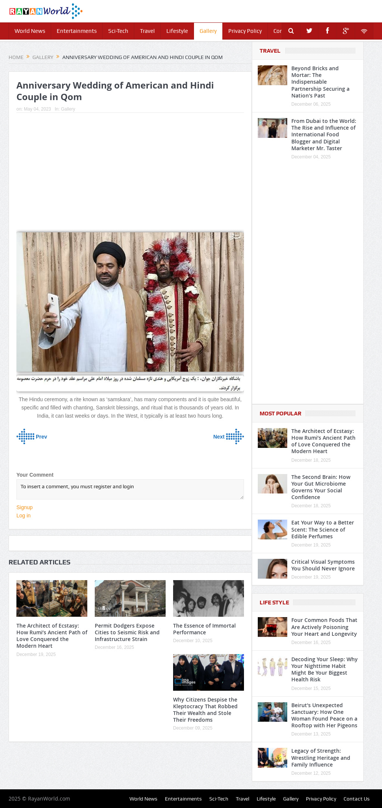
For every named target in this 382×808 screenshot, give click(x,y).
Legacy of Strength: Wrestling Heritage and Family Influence (320, 757)
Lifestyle (177, 31)
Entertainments (77, 31)
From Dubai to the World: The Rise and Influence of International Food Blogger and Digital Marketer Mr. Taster (323, 134)
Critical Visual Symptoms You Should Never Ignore (323, 565)
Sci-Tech (118, 31)
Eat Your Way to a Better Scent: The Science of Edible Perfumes (322, 529)
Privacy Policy (245, 31)
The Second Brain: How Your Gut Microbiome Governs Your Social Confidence (320, 487)
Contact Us (357, 799)
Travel (147, 31)
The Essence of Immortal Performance (204, 629)
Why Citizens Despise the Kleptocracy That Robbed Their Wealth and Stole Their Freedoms (205, 710)
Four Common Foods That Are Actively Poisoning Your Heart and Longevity (324, 626)
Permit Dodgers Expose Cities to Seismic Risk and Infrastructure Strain (127, 632)
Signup (24, 507)
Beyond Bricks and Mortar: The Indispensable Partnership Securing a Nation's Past (320, 82)
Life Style (274, 602)
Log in (23, 515)
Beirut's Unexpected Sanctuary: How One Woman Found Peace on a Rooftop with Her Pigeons (324, 715)
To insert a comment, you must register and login (130, 489)
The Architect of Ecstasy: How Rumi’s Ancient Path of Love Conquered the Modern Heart (51, 636)
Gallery (208, 31)
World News (30, 31)
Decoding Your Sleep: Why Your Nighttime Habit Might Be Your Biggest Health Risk (324, 669)
